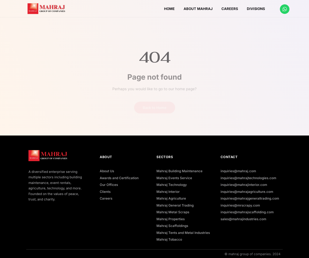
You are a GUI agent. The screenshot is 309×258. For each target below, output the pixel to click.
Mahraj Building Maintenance (179, 171)
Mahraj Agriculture (171, 198)
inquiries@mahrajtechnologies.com (248, 178)
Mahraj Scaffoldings (172, 226)
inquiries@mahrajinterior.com (244, 185)
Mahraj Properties (170, 219)
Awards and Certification (119, 178)
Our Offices (109, 185)
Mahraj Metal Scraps (172, 212)
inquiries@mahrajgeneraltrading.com (250, 198)
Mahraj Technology (171, 185)
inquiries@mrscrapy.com (240, 205)
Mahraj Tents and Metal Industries (183, 233)
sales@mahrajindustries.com (243, 219)
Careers (106, 198)
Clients (105, 192)
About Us (107, 171)
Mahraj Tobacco (169, 239)
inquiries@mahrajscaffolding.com (247, 212)
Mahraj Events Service (174, 178)
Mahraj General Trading (175, 205)
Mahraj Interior (168, 192)
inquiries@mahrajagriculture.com (247, 192)
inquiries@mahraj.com (238, 171)
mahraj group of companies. (250, 254)
